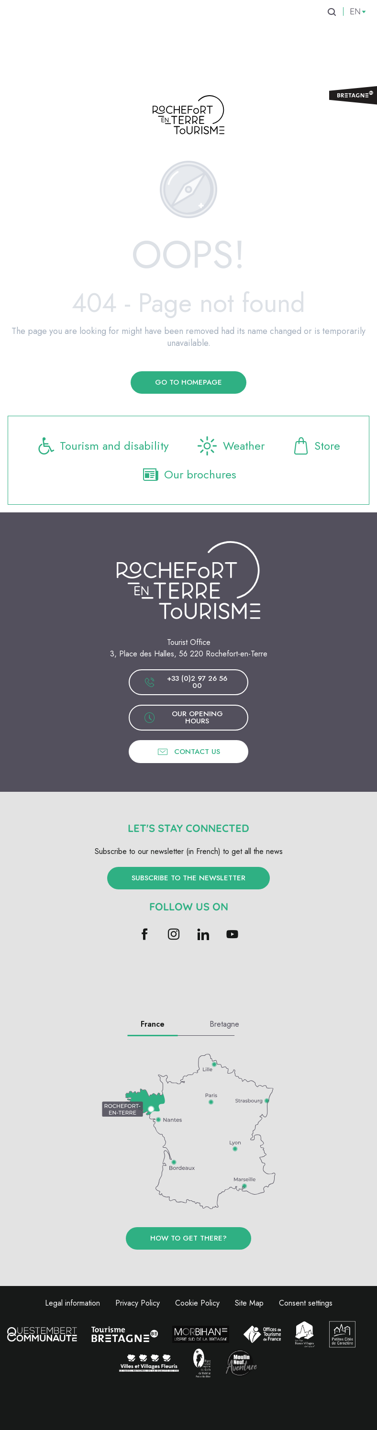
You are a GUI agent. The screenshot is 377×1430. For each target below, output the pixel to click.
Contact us (188, 751)
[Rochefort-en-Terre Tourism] (188, 116)
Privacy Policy (137, 1302)
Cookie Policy (197, 1302)
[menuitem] (61, 28)
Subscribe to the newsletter (188, 878)
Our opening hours (183, 717)
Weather (230, 445)
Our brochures (188, 474)
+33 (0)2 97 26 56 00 (185, 682)
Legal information (72, 1302)
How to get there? (188, 1238)
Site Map (249, 1302)
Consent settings (306, 1302)
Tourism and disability (103, 445)
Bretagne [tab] (224, 1024)
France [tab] (153, 1024)
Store (315, 445)
